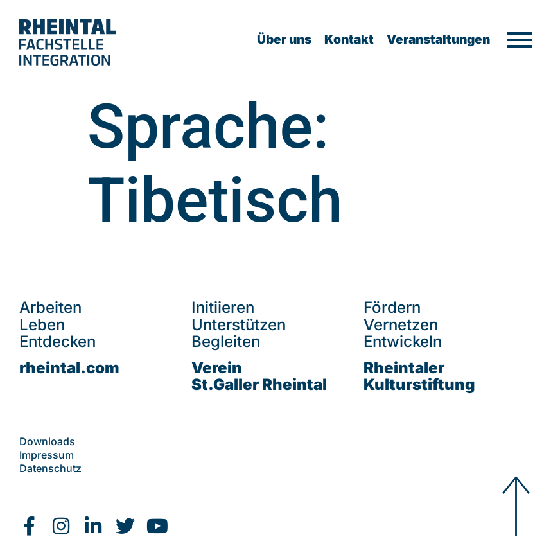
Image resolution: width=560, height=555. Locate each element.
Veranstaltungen (438, 39)
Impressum (46, 454)
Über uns (284, 39)
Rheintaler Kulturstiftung (419, 376)
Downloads (47, 441)
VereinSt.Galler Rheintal (259, 376)
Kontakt (349, 39)
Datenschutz (50, 468)
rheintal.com (69, 367)
